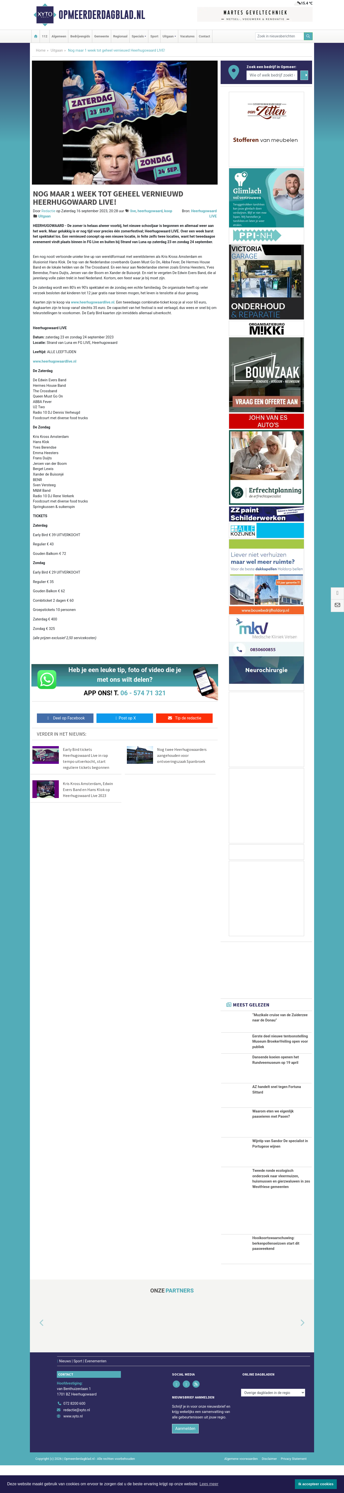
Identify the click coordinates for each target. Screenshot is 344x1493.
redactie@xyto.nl (76, 1438)
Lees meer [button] (208, 1484)
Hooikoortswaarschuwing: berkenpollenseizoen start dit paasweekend (275, 1271)
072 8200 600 (74, 1431)
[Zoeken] (308, 36)
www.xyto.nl (73, 1444)
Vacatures (187, 36)
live (133, 211)
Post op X (125, 718)
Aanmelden (185, 1456)
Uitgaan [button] (168, 36)
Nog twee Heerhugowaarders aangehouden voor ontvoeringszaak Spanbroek (182, 755)
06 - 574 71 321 (143, 693)
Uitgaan (57, 50)
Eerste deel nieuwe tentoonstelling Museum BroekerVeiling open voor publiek (280, 1050)
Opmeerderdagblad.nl (102, 14)
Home (41, 50)
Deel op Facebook (65, 718)
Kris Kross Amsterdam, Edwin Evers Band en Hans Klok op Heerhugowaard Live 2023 (88, 789)
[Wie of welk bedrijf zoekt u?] (272, 75)
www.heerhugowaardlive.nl (92, 302)
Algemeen (59, 36)
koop (168, 211)
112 (44, 36)
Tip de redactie (184, 718)
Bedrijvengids (80, 36)
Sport (154, 36)
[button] (36, 1351)
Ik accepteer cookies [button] (316, 1484)
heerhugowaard (150, 211)
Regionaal (120, 36)
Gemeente (101, 36)
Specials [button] (138, 36)
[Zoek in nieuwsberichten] (279, 36)
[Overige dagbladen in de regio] (273, 1420)
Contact (204, 36)
